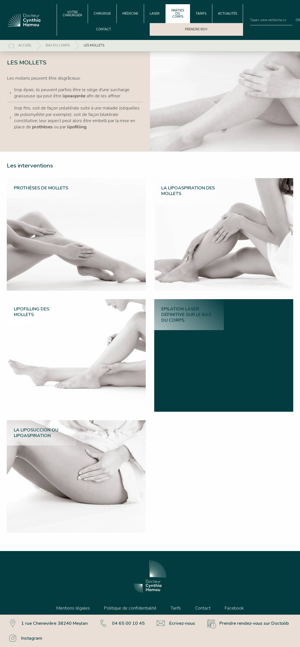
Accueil (25, 45)
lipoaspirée (74, 96)
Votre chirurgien (72, 13)
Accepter (262, 631)
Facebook (234, 608)
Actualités (227, 14)
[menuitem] (72, 13)
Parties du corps (177, 13)
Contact (103, 29)
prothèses (42, 127)
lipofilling (77, 127)
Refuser (285, 631)
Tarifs (201, 14)
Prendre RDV (196, 29)
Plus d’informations (22, 639)
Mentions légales (73, 608)
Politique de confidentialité (130, 608)
